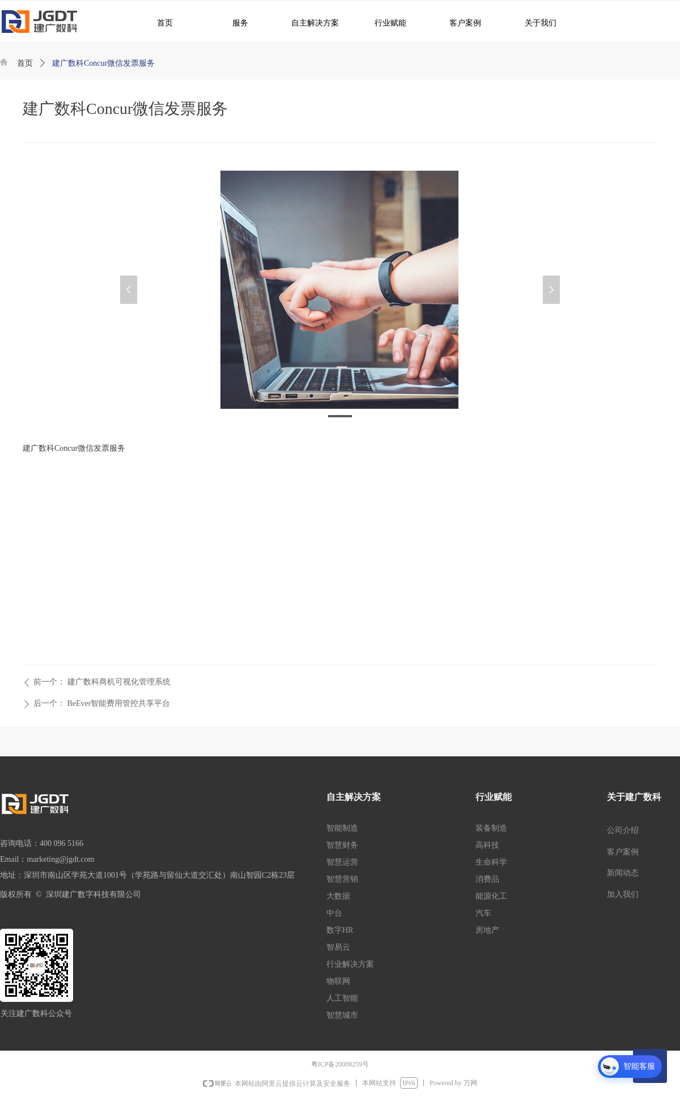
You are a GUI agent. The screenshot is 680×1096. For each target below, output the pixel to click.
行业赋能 (385, 22)
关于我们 (533, 22)
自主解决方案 (310, 22)
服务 (234, 22)
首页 (25, 63)
